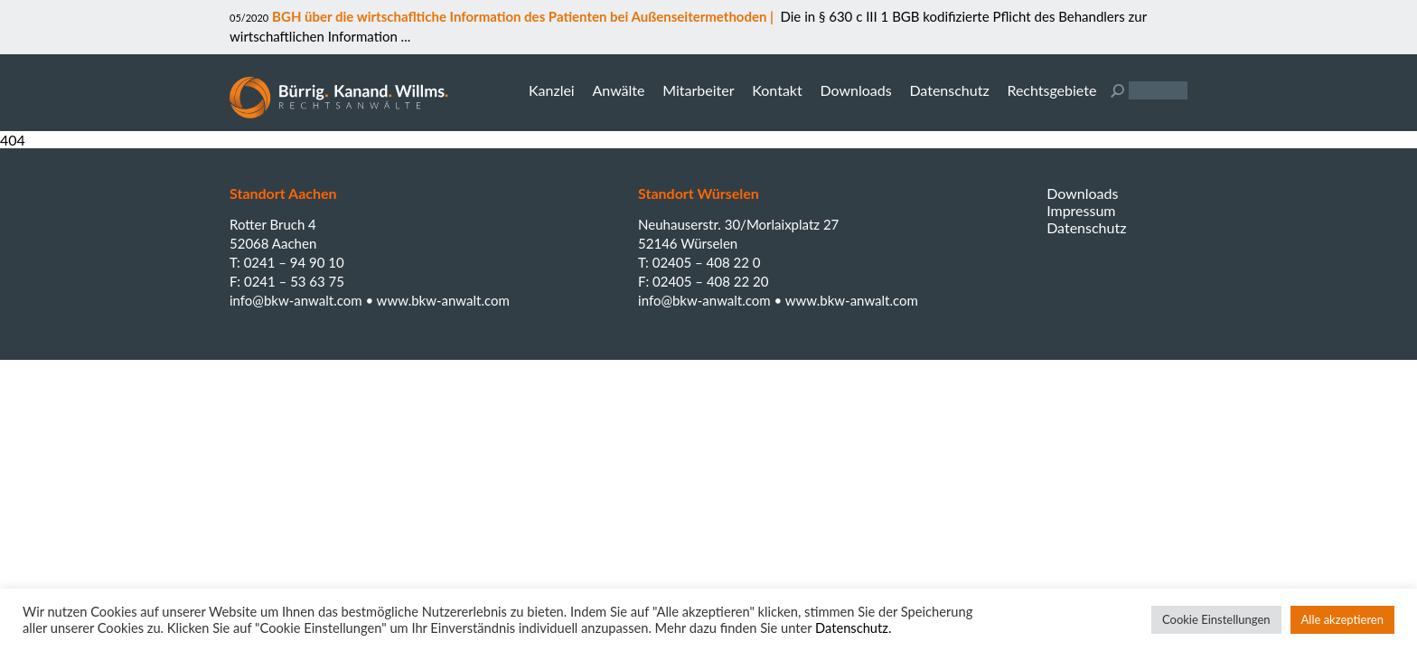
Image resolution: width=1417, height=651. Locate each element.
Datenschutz (949, 90)
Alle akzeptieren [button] (1342, 619)
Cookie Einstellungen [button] (1216, 619)
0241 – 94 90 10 (294, 262)
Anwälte (618, 90)
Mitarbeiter (698, 90)
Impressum (1080, 210)
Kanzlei (552, 90)
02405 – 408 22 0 (706, 262)
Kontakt (777, 90)
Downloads (855, 90)
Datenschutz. (853, 628)
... (404, 36)
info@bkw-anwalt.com (297, 300)
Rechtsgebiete (1051, 90)
